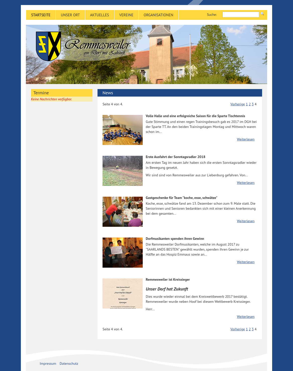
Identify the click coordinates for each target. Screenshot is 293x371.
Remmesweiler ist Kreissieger (168, 279)
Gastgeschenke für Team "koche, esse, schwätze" (181, 197)
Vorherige (237, 104)
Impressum (48, 363)
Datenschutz (69, 363)
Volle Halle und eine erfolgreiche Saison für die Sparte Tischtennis (195, 116)
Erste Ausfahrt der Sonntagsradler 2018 (175, 157)
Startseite (41, 15)
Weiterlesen (246, 139)
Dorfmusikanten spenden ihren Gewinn (175, 238)
